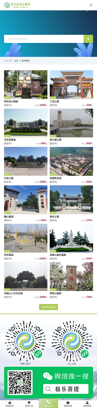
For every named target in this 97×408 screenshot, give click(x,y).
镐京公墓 (54, 216)
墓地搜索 (26, 60)
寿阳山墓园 (55, 293)
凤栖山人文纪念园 (13, 293)
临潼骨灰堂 (55, 178)
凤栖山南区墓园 (58, 254)
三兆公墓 (54, 101)
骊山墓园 (8, 216)
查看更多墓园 (49, 307)
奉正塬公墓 (55, 139)
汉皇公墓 (8, 178)
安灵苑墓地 (10, 139)
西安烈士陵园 (11, 101)
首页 (16, 60)
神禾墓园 (8, 254)
